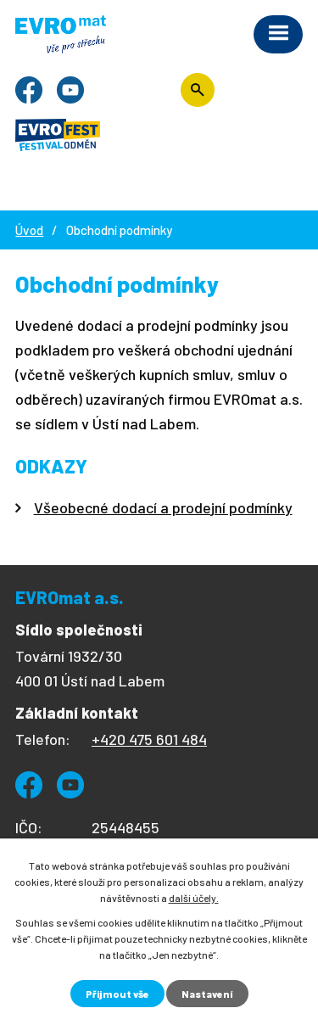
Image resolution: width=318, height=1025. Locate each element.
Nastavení (207, 994)
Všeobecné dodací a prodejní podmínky (163, 507)
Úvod (29, 230)
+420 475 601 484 (149, 739)
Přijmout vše (117, 994)
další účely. (194, 898)
